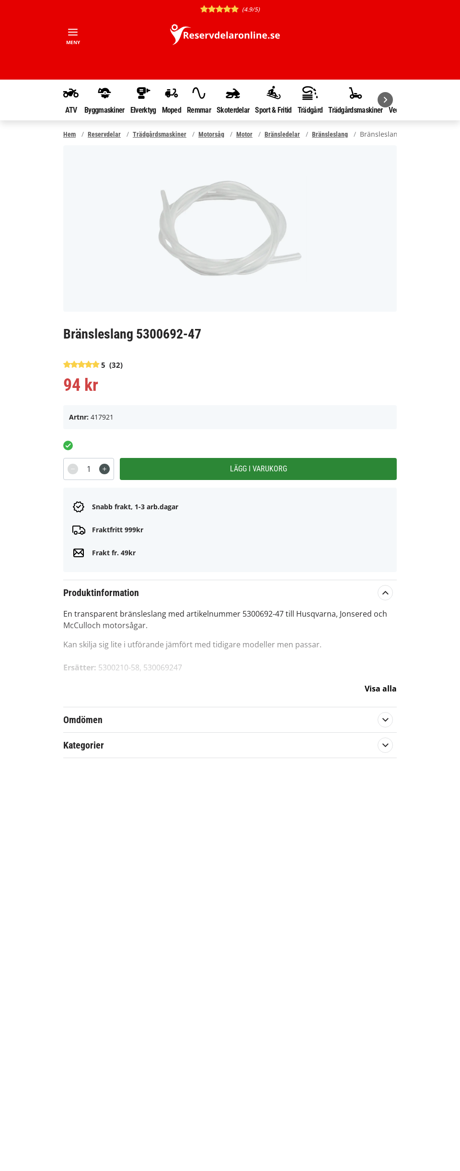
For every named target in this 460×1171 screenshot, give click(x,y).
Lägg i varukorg (258, 468)
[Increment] (104, 469)
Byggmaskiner (104, 99)
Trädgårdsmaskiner (355, 99)
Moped (172, 99)
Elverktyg (143, 99)
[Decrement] (73, 469)
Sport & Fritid (273, 99)
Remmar (199, 99)
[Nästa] (385, 99)
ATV (71, 99)
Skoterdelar (233, 99)
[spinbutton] (88, 469)
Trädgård (310, 99)
